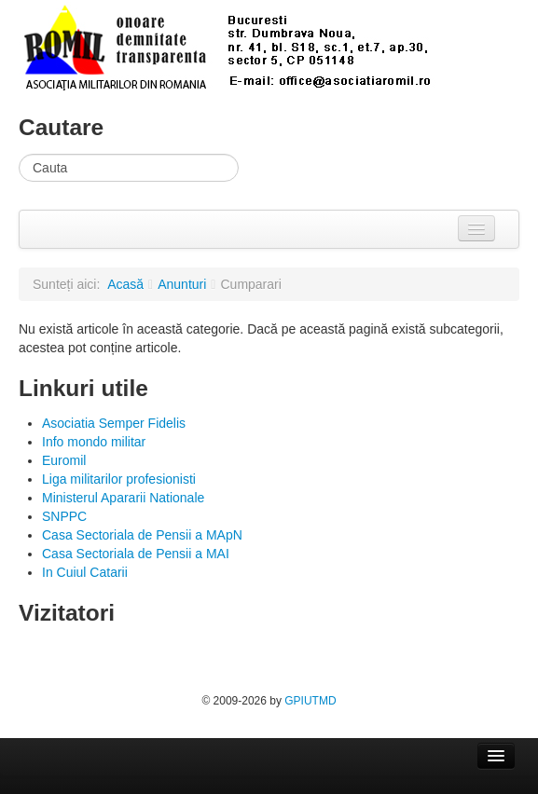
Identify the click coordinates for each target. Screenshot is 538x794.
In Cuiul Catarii (85, 572)
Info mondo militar (93, 441)
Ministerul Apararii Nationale (123, 497)
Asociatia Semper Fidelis (114, 423)
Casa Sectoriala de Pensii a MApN (142, 534)
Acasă (125, 284)
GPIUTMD (310, 700)
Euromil (64, 460)
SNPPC (64, 516)
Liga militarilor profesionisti (119, 479)
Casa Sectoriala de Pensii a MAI (135, 553)
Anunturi (182, 284)
